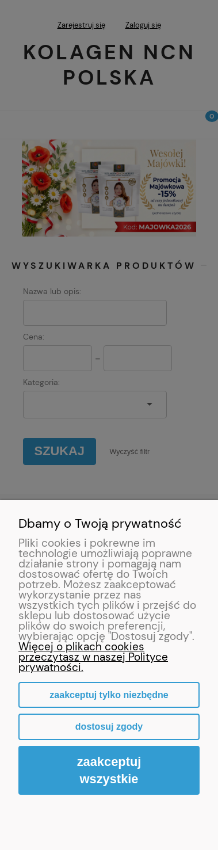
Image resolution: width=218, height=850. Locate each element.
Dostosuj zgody (109, 726)
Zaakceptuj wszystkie (109, 770)
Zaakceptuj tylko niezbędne (108, 695)
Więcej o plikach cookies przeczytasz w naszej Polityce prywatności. (93, 656)
